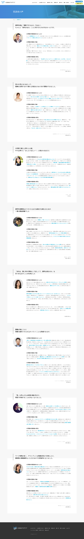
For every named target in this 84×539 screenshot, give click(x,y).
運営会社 (46, 530)
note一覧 (72, 2)
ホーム (14, 19)
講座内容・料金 (49, 2)
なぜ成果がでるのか (42, 2)
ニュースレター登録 (34, 530)
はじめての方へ (34, 2)
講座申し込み (79, 3)
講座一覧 (60, 2)
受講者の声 (56, 2)
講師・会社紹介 (66, 2)
